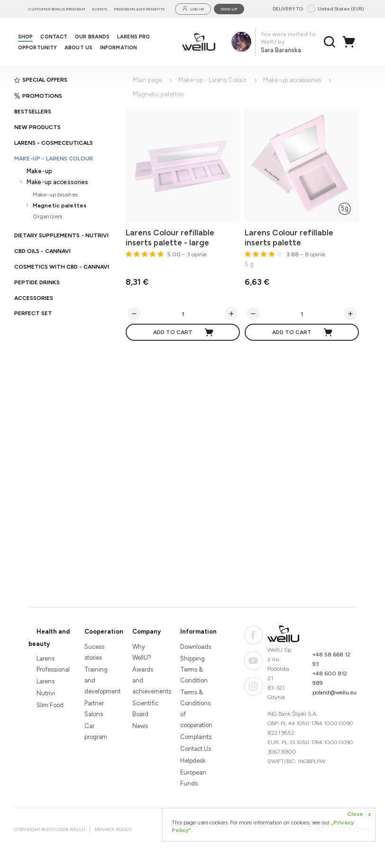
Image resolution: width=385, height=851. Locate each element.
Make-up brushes (55, 194)
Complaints (195, 736)
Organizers (47, 216)
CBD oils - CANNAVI (42, 251)
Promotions (38, 96)
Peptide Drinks (37, 282)
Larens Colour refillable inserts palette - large (170, 237)
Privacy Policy (113, 829)
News (140, 725)
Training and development (100, 680)
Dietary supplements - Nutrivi (61, 235)
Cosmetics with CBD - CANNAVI (61, 266)
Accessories (33, 298)
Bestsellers (32, 111)
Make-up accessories (57, 182)
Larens (46, 681)
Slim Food (50, 705)
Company (146, 631)
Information (198, 631)
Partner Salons (94, 709)
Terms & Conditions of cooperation (196, 709)
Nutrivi (46, 693)
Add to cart (183, 332)
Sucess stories (94, 652)
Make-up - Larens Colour (53, 158)
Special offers (40, 79)
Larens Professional (52, 664)
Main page (147, 80)
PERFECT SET (33, 313)
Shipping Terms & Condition (194, 669)
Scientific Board (145, 709)
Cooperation (103, 631)
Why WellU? (141, 652)
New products (37, 127)
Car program (95, 731)
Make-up (39, 171)
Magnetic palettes (59, 205)
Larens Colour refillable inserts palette (289, 237)
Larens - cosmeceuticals (53, 143)
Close (360, 814)
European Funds (193, 778)
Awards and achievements (148, 680)
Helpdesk (192, 760)
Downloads (195, 646)
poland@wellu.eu (334, 692)
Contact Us (195, 748)
